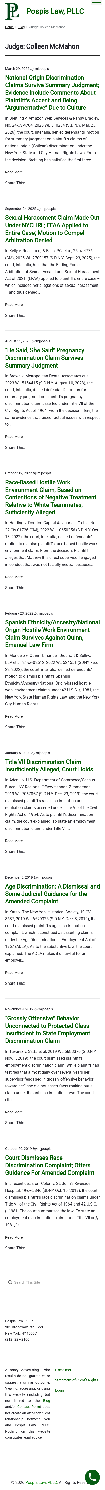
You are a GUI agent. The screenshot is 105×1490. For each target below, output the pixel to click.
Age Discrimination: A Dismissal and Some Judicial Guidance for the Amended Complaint (52, 894)
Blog (46, 1401)
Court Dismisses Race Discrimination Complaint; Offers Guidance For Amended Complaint (49, 1165)
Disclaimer (63, 1370)
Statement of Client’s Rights (76, 1380)
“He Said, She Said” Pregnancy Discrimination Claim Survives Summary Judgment (44, 358)
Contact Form (28, 1407)
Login (59, 1390)
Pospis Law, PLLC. (42, 1482)
